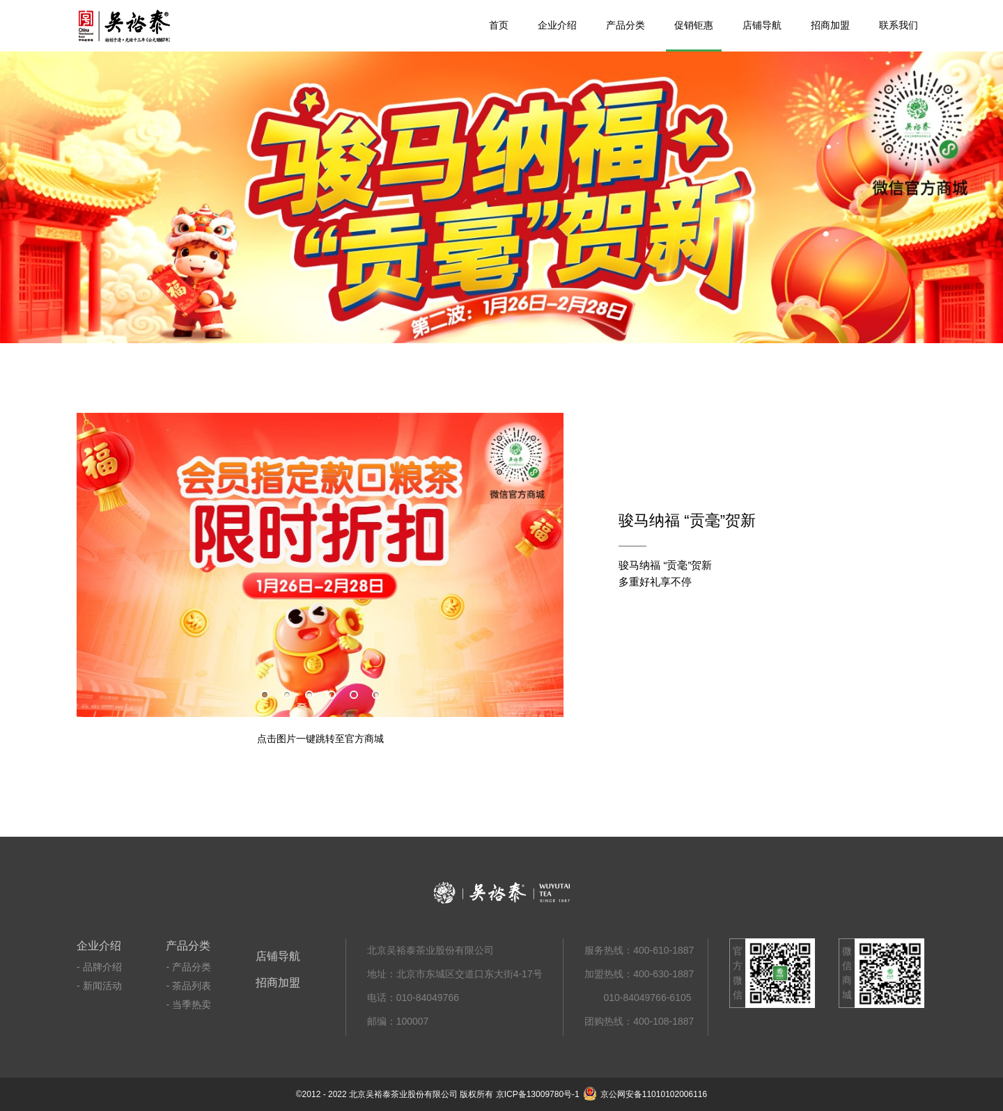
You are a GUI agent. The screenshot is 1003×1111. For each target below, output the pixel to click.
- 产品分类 (188, 966)
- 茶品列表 (188, 985)
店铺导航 (762, 25)
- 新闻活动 (99, 985)
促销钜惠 (693, 25)
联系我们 (898, 25)
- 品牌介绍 (99, 966)
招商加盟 (830, 25)
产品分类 (625, 25)
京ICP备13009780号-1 (538, 1094)
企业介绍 (557, 25)
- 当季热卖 (188, 1004)
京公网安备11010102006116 (645, 1094)
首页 (498, 25)
